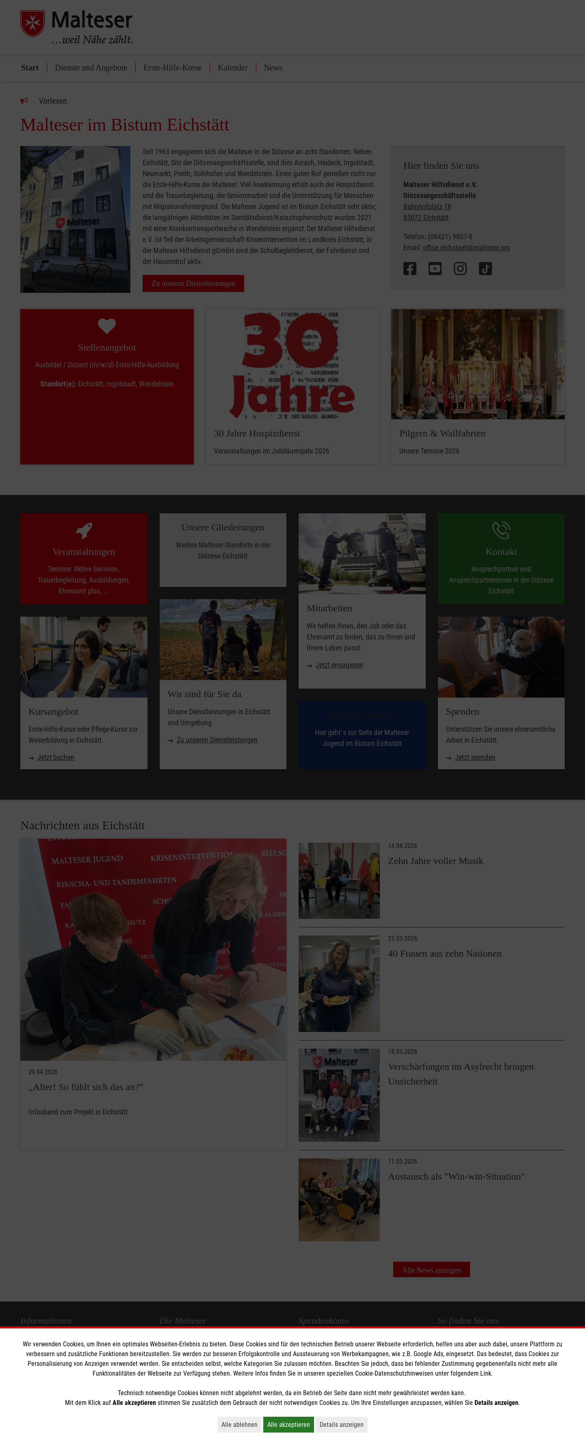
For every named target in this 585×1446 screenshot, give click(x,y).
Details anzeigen (344, 1424)
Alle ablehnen (241, 1424)
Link (485, 1373)
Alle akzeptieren (290, 1424)
